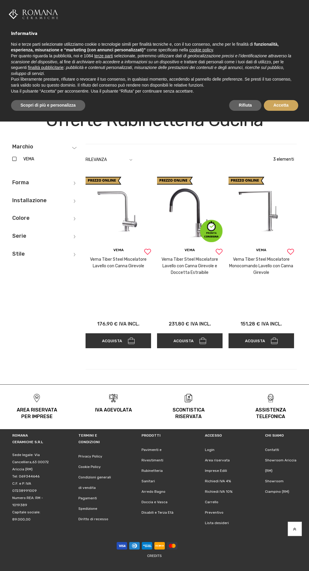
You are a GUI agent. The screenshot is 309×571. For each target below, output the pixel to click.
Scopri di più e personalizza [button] (48, 105)
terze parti (103, 55)
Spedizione (87, 507)
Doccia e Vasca (154, 500)
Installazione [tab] (29, 199)
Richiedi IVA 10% (218, 490)
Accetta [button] (281, 105)
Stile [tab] (18, 253)
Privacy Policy (90, 455)
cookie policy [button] (201, 49)
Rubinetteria (152, 469)
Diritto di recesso (93, 517)
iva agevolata (113, 408)
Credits (154, 554)
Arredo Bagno (153, 490)
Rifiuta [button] (245, 105)
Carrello (211, 500)
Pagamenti (87, 497)
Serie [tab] (19, 235)
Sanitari (148, 480)
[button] (147, 251)
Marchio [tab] (22, 145)
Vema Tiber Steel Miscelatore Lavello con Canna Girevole (118, 261)
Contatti (272, 448)
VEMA (28, 157)
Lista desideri (217, 521)
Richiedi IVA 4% (218, 480)
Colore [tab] (21, 217)
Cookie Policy (89, 465)
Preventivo (214, 511)
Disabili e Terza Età (157, 511)
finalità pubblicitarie (45, 67)
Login (209, 448)
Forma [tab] (20, 181)
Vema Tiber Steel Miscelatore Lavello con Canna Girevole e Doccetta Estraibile (190, 264)
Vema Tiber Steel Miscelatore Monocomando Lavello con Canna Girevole (261, 264)
